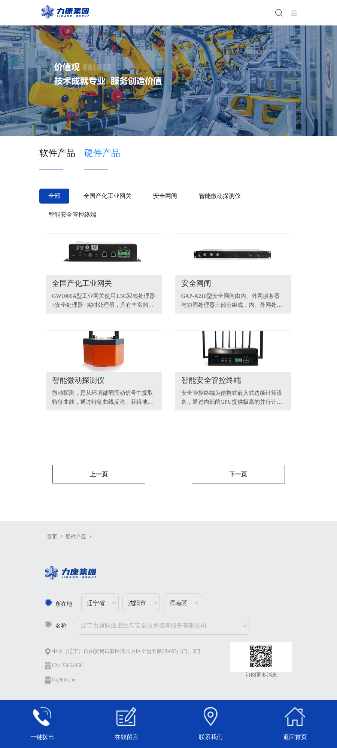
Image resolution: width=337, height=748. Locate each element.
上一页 (99, 474)
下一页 (238, 474)
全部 (54, 196)
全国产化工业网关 (107, 196)
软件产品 (57, 153)
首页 (52, 537)
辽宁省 (96, 603)
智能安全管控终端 (72, 214)
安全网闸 (165, 196)
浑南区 (178, 603)
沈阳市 (137, 603)
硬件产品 (102, 153)
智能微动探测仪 (220, 196)
